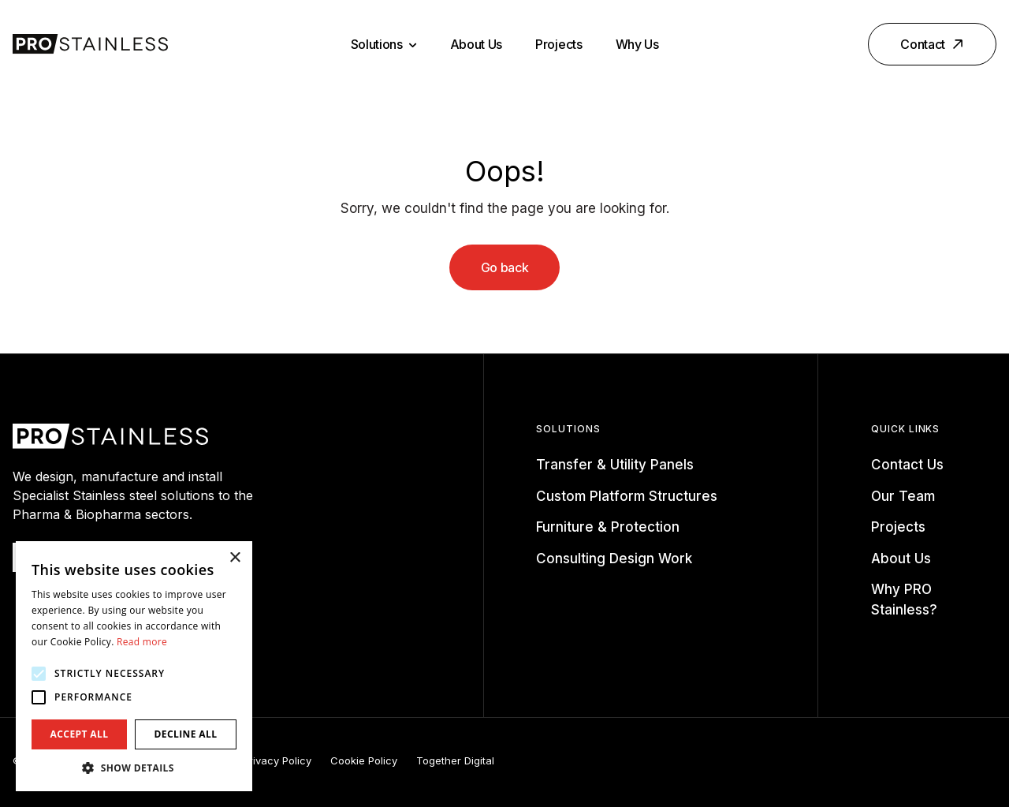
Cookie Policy (363, 760)
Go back (505, 267)
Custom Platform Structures (626, 496)
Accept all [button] (79, 734)
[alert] (134, 666)
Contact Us (907, 465)
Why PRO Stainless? (904, 599)
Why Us (637, 44)
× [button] (234, 558)
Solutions (384, 44)
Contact (933, 44)
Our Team (903, 496)
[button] (134, 767)
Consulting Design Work (614, 558)
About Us (476, 44)
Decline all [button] (186, 734)
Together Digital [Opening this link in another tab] (455, 760)
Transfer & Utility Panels (615, 465)
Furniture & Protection (607, 527)
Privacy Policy (277, 760)
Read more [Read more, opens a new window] (142, 641)
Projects (558, 44)
